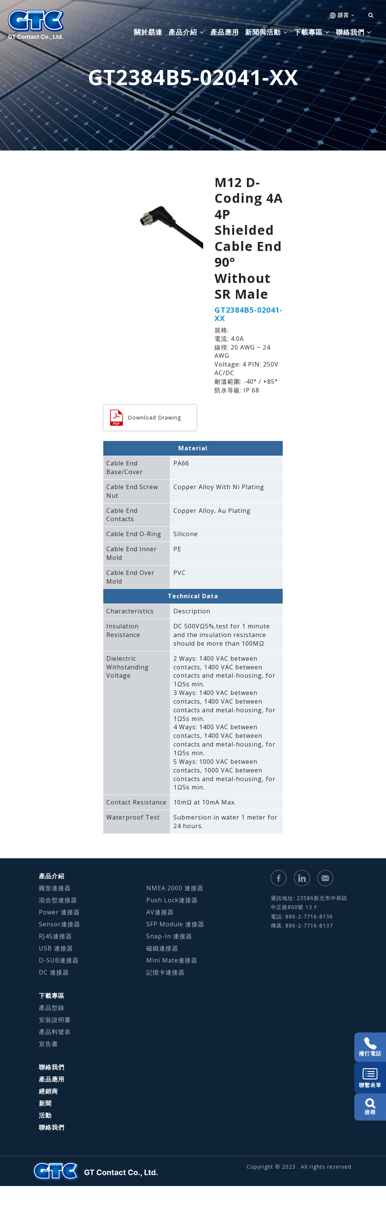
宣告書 (48, 1044)
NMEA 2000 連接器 (175, 888)
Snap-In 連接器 (169, 936)
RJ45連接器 (55, 936)
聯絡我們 (51, 1067)
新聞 (45, 1103)
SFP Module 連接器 (175, 924)
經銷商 (48, 1091)
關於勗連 (148, 31)
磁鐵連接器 (162, 948)
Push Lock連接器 (172, 900)
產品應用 (224, 31)
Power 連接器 (59, 912)
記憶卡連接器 (165, 972)
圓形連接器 (55, 888)
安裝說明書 (55, 1020)
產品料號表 (55, 1032)
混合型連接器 (58, 900)
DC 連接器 (54, 972)
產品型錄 (51, 1008)
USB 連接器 (56, 948)
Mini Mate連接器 (172, 960)
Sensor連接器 (59, 924)
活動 (45, 1115)
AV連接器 (160, 912)
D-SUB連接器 (59, 960)
